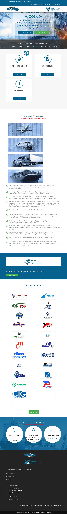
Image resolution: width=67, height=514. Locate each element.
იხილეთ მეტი (19, 74)
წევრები (9, 480)
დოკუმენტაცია (47, 66)
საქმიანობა (39, 505)
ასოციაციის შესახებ (36, 4)
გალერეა (48, 505)
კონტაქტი (47, 4)
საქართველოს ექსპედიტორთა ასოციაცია (19, 470)
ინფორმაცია (19, 91)
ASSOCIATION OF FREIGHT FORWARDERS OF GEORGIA (39, 512)
